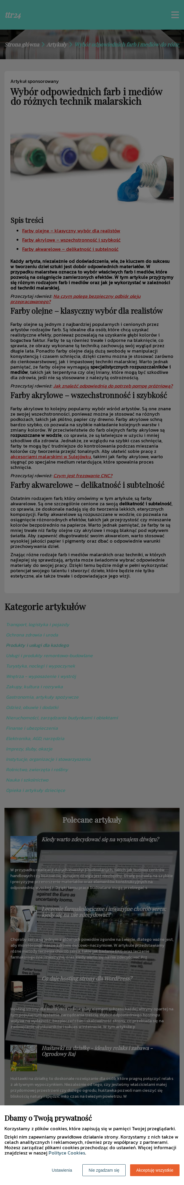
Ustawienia (62, 1170)
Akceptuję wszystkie (154, 1170)
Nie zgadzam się (104, 1170)
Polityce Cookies (67, 1152)
